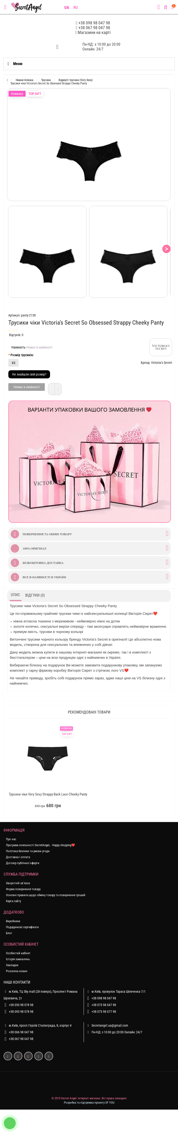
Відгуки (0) (35, 595)
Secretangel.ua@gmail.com (110, 1025)
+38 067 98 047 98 (94, 27)
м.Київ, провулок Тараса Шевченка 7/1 (116, 991)
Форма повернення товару (23, 889)
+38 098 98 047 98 (94, 22)
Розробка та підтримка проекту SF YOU (89, 1102)
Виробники (13, 921)
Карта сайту (13, 901)
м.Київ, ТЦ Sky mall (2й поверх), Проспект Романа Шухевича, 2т (40, 994)
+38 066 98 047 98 (21, 1032)
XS (13, 363)
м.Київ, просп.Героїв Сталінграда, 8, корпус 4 (37, 1025)
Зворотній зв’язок (18, 883)
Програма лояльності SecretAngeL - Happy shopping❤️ (40, 845)
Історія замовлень (18, 959)
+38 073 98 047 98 (104, 1005)
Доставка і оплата (18, 857)
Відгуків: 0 (16, 335)
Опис (15, 595)
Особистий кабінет (18, 953)
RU (75, 7)
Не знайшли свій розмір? (29, 374)
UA (66, 7)
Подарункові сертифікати (22, 927)
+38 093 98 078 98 (21, 1011)
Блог (9, 933)
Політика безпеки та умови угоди (28, 851)
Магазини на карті (94, 32)
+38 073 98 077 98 (104, 1011)
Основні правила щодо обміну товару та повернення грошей (45, 895)
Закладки (12, 965)
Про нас (11, 839)
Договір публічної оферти (22, 863)
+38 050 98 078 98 (21, 1005)
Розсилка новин (16, 971)
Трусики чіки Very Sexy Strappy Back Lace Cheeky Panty (48, 794)
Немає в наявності (27, 387)
